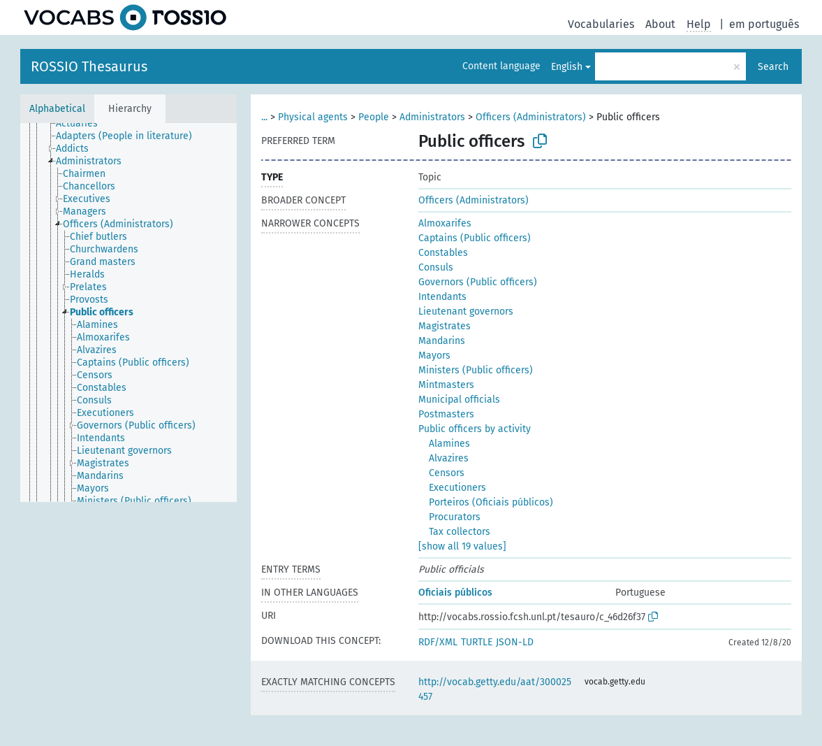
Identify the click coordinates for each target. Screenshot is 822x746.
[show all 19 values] (462, 546)
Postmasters (446, 414)
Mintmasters (446, 385)
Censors (446, 473)
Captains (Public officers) (474, 238)
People (373, 117)
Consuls (435, 267)
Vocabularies (601, 24)
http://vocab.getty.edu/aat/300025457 (494, 689)
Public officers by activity (474, 429)
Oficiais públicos (455, 592)
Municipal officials (459, 400)
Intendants (442, 297)
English (566, 67)
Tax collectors (459, 532)
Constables (443, 253)
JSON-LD (515, 642)
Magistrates (444, 326)
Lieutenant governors (465, 311)
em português (764, 24)
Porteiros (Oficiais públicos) (491, 502)
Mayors (434, 355)
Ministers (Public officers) (475, 370)
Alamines (449, 444)
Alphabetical (57, 109)
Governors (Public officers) (477, 282)
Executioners (457, 488)
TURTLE (476, 642)
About (660, 24)
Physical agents (313, 117)
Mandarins (441, 341)
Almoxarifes (444, 223)
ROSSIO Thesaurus (89, 66)
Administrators (432, 117)
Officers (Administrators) (531, 117)
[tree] (128, 312)
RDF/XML (437, 642)
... (264, 117)
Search (773, 67)
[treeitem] (89, 129)
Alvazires (449, 458)
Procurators (454, 517)
